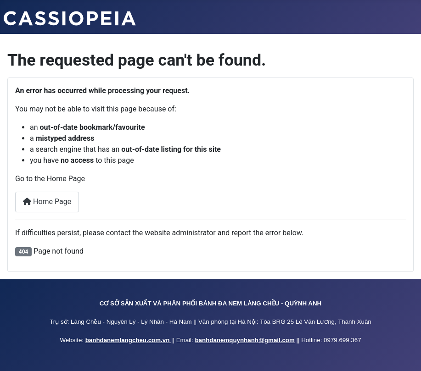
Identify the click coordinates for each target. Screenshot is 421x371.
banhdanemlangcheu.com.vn (128, 340)
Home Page (47, 201)
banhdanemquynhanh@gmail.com (244, 340)
